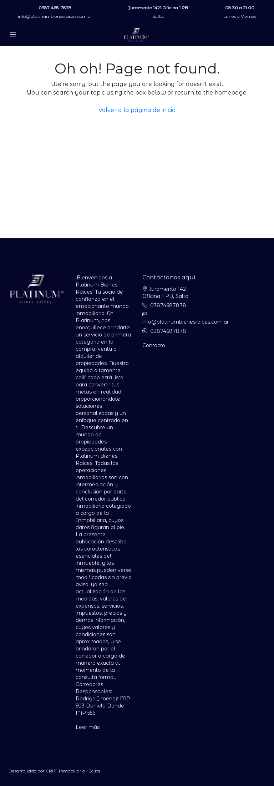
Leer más (88, 727)
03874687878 (168, 305)
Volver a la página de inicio (137, 110)
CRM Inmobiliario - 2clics (73, 771)
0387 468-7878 (55, 7)
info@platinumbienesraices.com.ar (55, 16)
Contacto (153, 345)
